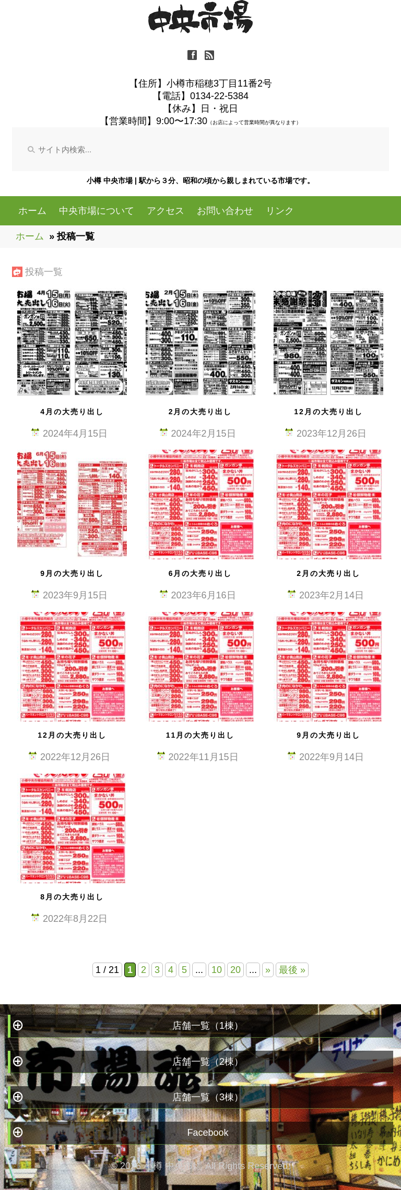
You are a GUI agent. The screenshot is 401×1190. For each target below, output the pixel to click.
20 (235, 970)
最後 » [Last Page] (292, 970)
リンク (280, 211)
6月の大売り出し (200, 573)
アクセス (165, 211)
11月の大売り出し (200, 735)
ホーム (32, 211)
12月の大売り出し (328, 411)
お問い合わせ (225, 211)
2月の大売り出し (200, 411)
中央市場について (96, 211)
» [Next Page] (267, 970)
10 (216, 970)
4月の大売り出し (72, 411)
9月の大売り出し (72, 573)
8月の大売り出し (72, 897)
